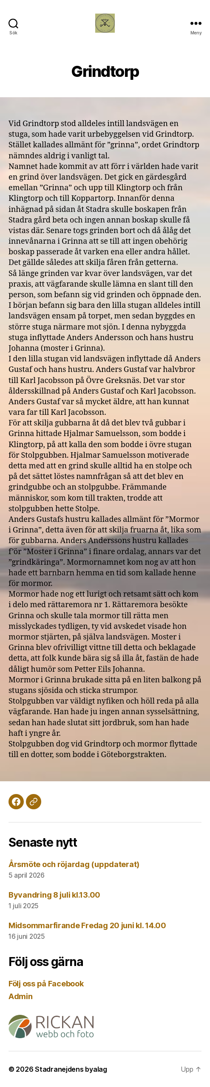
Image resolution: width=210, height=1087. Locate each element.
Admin (21, 996)
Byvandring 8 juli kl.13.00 (54, 894)
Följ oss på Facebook (46, 983)
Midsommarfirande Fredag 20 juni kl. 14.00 (87, 925)
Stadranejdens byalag (71, 1069)
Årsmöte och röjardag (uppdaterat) (74, 864)
